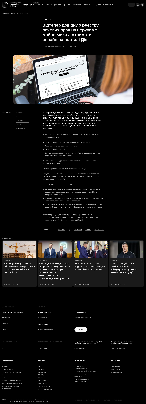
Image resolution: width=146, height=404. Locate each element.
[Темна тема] (138, 5)
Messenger (6, 317)
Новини (45, 5)
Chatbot (80, 329)
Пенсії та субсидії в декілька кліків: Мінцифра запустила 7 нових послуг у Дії (125, 268)
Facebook (78, 400)
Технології (24, 13)
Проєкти (66, 5)
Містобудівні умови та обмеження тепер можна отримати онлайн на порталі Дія (19, 268)
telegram (20, 120)
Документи (56, 5)
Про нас (36, 5)
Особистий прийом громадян (85, 371)
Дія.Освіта (42, 369)
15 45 (3, 348)
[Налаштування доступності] (142, 5)
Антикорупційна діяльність (12, 372)
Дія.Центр (42, 378)
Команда (5, 366)
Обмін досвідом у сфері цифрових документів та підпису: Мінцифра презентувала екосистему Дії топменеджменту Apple (54, 271)
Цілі (3, 378)
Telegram (5, 323)
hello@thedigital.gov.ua (82, 317)
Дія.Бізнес (42, 372)
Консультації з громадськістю (80, 367)
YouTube (106, 400)
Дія (39, 366)
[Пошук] (131, 5)
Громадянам (79, 361)
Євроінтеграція (44, 386)
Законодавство (116, 372)
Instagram (90, 400)
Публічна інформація (104, 5)
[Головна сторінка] (6, 5)
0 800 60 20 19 (79, 348)
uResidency (42, 383)
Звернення (87, 5)
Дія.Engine (42, 380)
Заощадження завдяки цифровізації (10, 387)
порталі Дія (52, 112)
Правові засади (7, 369)
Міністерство (7, 361)
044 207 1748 (42, 317)
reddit (18, 124)
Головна (5, 13)
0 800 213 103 (42, 348)
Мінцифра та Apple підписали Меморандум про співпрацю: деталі (90, 266)
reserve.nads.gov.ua (118, 348)
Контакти (77, 5)
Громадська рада (80, 374)
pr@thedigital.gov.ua (45, 329)
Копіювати (20, 128)
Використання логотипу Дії (12, 383)
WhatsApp (5, 329)
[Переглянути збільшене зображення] (73, 79)
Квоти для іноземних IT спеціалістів (82, 380)
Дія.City (41, 375)
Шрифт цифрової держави (12, 380)
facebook (19, 113)
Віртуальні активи (45, 389)
